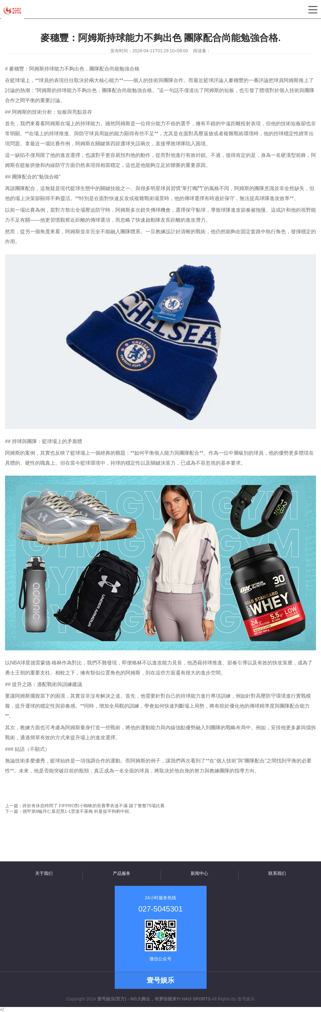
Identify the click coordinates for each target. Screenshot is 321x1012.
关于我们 (44, 873)
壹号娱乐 (246, 998)
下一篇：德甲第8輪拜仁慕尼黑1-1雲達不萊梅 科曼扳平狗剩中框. (67, 811)
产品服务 (121, 873)
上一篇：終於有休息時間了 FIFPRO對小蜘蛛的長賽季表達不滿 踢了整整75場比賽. (85, 805)
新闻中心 (199, 873)
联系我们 (277, 873)
